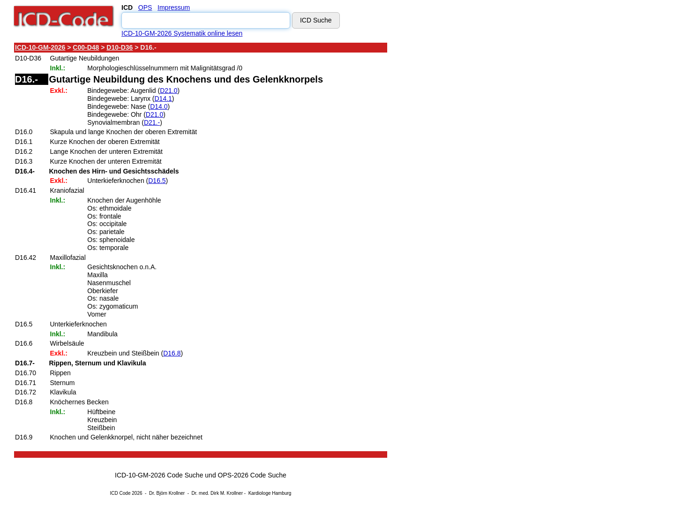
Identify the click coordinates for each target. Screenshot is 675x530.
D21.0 (168, 90)
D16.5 (156, 180)
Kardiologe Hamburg (270, 493)
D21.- (152, 122)
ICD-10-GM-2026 (40, 47)
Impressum (174, 7)
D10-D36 (119, 47)
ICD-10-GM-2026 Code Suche (159, 475)
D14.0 (158, 106)
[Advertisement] (471, 182)
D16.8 (171, 353)
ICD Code (120, 493)
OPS (145, 7)
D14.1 (163, 98)
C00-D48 (86, 47)
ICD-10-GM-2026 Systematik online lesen (181, 33)
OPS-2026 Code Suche (252, 475)
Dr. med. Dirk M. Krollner (217, 493)
